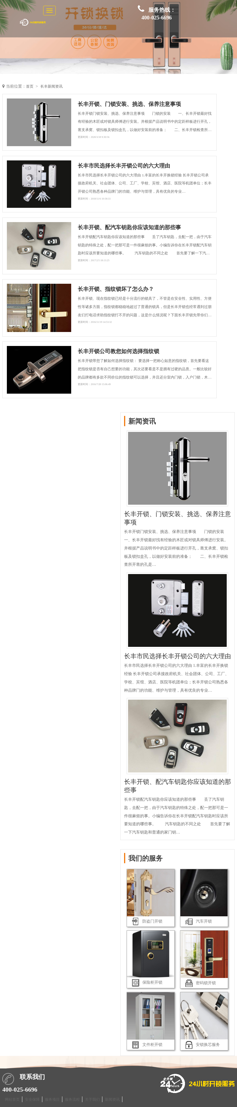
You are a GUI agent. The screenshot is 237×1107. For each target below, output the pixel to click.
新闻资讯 (112, 1099)
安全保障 (32, 1099)
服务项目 (52, 1099)
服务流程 (72, 1099)
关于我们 (92, 1099)
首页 (30, 86)
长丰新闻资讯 (53, 86)
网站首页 (12, 1099)
